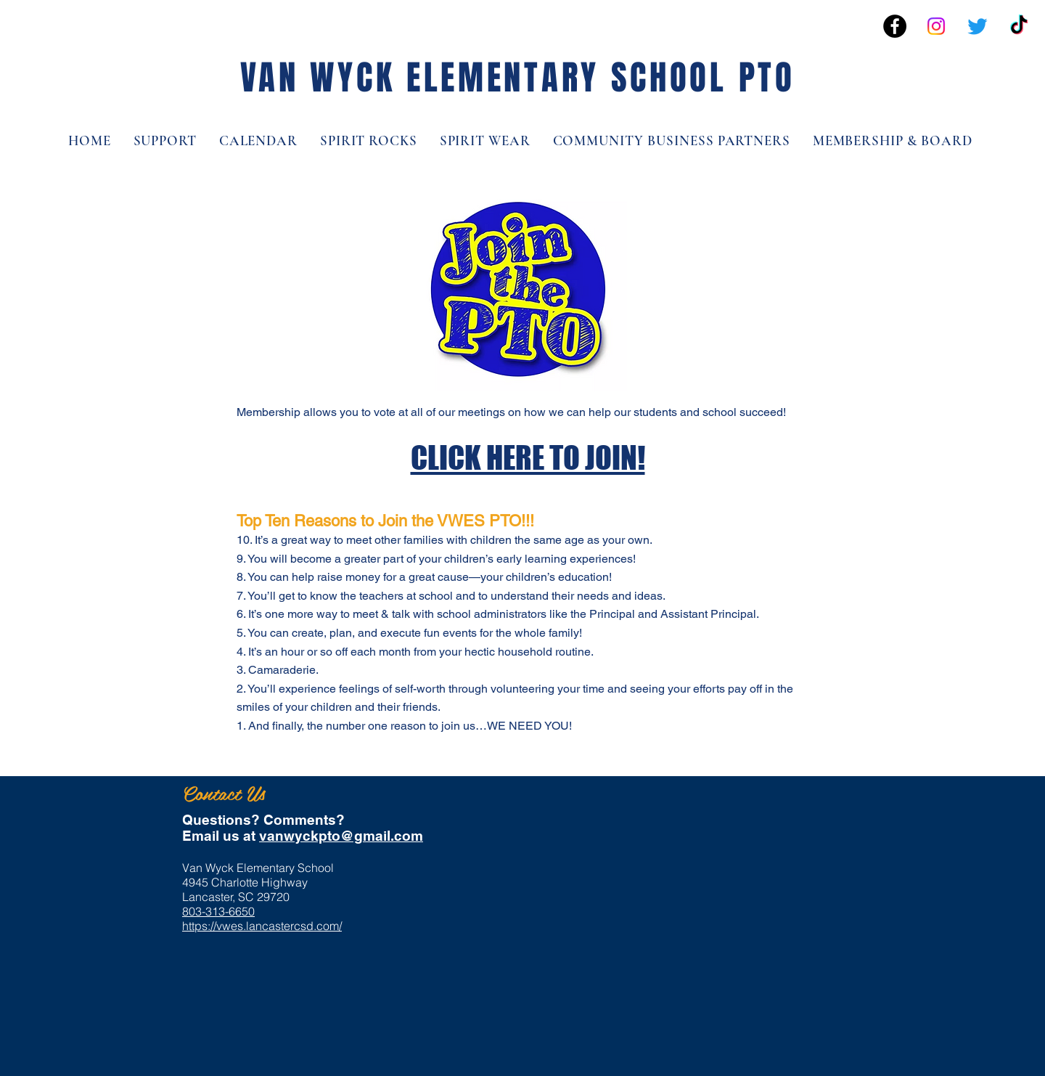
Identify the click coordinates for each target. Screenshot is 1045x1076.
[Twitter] (977, 26)
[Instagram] (936, 26)
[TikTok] (1018, 26)
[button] (892, 140)
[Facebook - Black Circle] (894, 26)
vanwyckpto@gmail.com (341, 836)
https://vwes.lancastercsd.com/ (262, 925)
